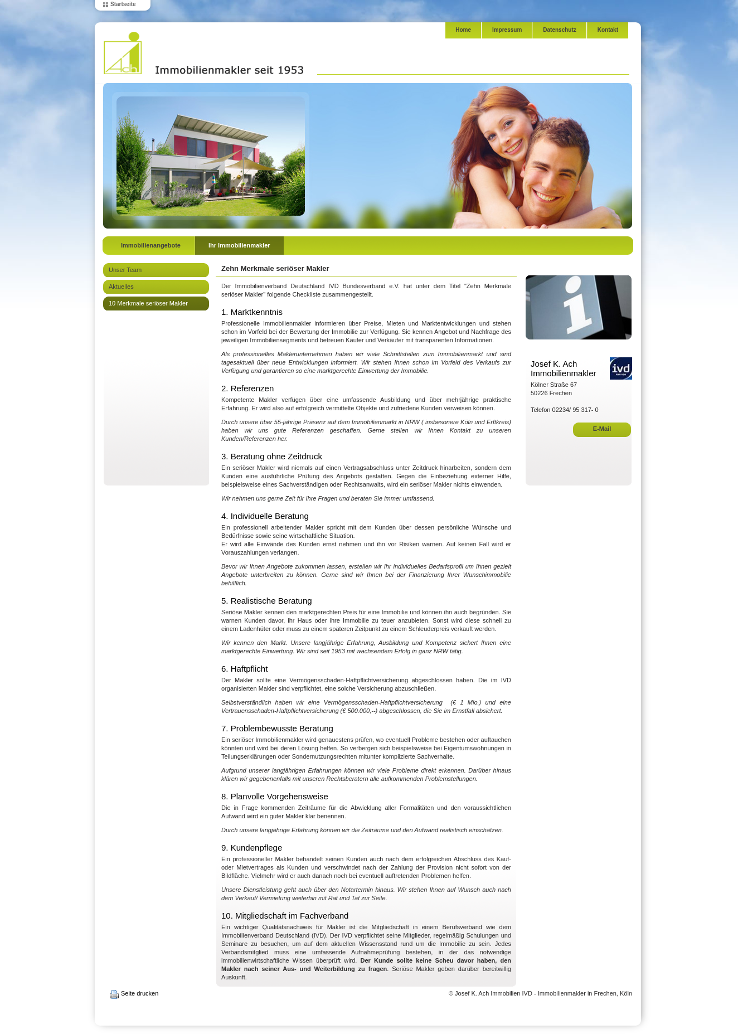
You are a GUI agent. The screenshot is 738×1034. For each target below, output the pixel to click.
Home (463, 30)
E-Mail (602, 428)
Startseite (123, 4)
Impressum (507, 30)
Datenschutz (559, 30)
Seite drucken (139, 993)
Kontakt (608, 30)
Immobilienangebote (151, 245)
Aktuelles (121, 286)
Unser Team (125, 269)
